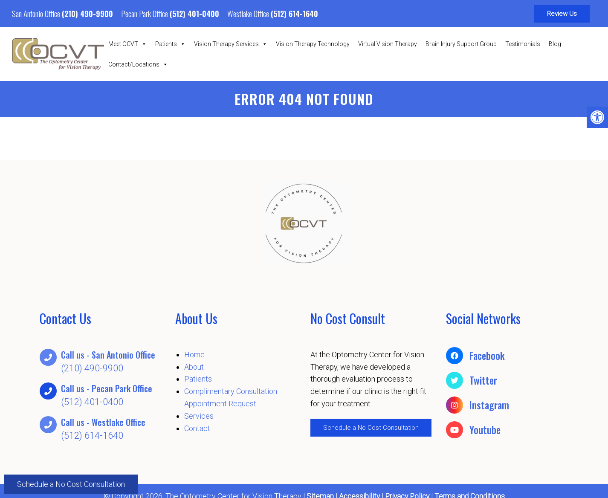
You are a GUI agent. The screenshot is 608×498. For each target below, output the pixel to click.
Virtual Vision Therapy (387, 44)
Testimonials (522, 44)
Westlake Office (249, 13)
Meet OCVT (127, 44)
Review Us (562, 13)
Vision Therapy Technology (313, 44)
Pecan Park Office (145, 13)
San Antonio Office (37, 13)
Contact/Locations (138, 64)
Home (194, 354)
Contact (197, 428)
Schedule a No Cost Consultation (71, 483)
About (194, 366)
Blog (555, 44)
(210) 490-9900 (87, 13)
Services (199, 415)
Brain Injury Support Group (461, 44)
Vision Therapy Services (230, 44)
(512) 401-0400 (194, 13)
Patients (170, 44)
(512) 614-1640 (294, 13)
